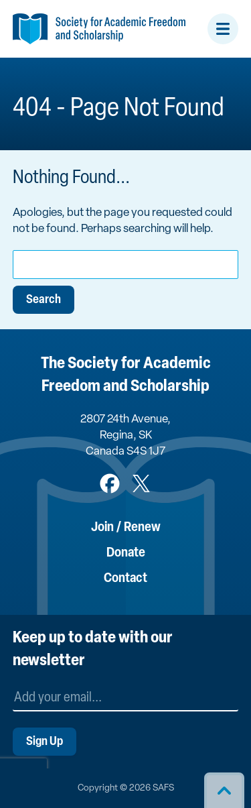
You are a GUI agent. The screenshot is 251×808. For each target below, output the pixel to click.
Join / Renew (126, 527)
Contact (125, 578)
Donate (125, 553)
